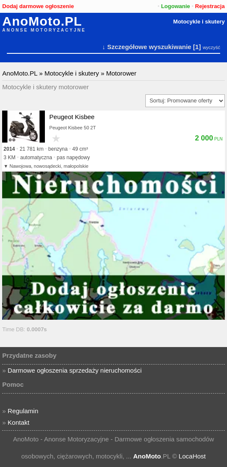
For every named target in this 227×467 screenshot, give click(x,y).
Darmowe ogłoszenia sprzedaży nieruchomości (75, 370)
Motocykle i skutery (199, 21)
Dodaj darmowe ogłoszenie (38, 6)
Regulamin (23, 410)
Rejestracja (209, 6)
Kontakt (18, 422)
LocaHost (192, 456)
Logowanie (175, 6)
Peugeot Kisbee (71, 116)
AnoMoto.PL (42, 21)
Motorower (121, 73)
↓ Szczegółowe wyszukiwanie (146, 46)
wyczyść (211, 47)
